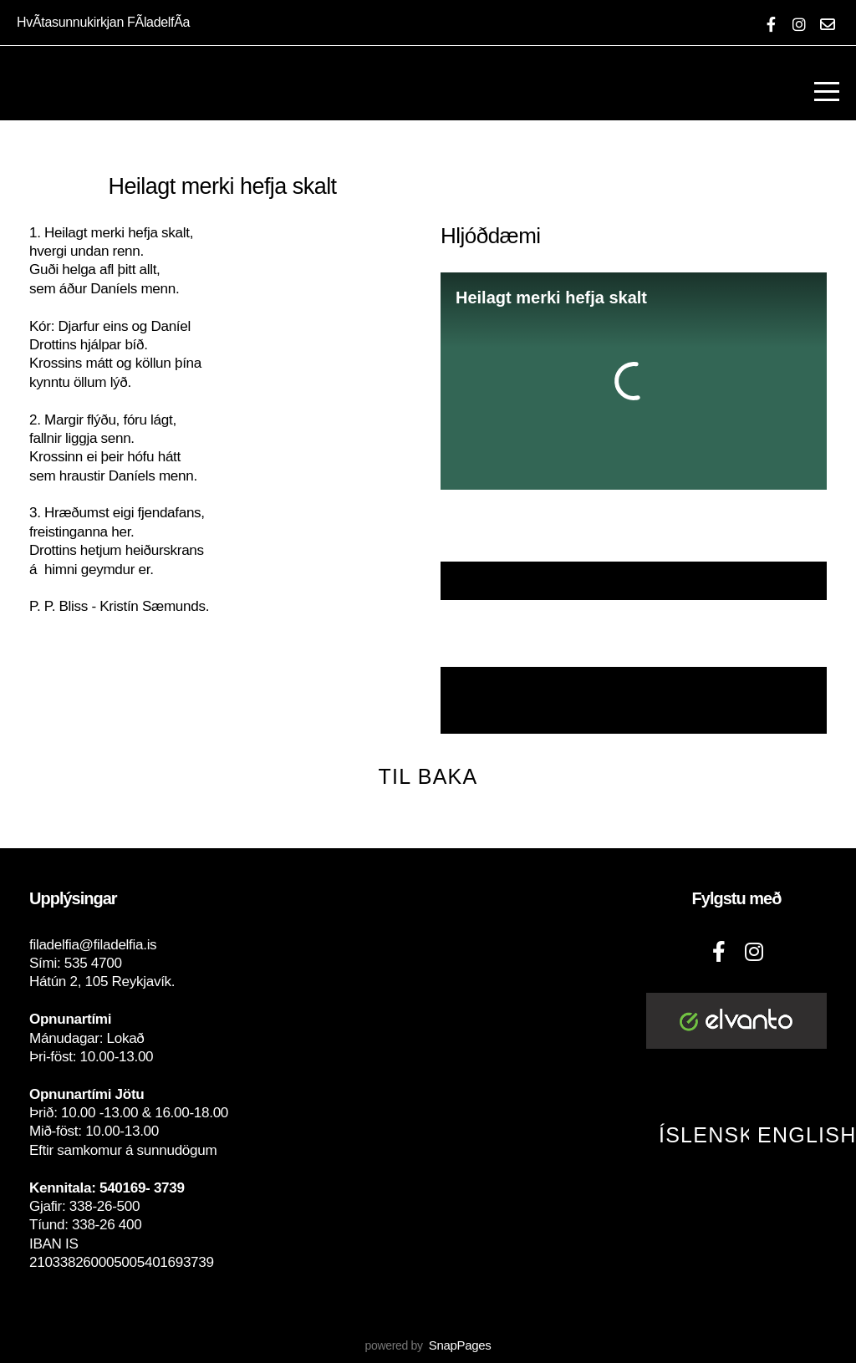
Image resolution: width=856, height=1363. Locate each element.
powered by (427, 1345)
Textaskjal (633, 580)
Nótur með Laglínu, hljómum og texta (631, 701)
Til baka (428, 776)
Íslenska (714, 1135)
